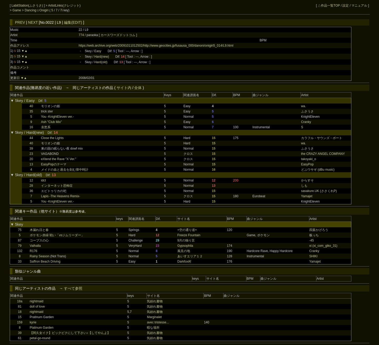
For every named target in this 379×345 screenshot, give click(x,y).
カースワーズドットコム (118, 35)
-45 (311, 240)
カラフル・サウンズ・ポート (321, 138)
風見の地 (183, 251)
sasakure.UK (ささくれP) (319, 191)
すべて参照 (73, 288)
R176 (33, 251)
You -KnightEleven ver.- (57, 117)
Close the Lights (52, 138)
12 (31, 180)
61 (19, 338)
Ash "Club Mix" (51, 122)
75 (19, 230)
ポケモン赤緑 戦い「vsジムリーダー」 (57, 235)
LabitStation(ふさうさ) (28, 5)
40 (31, 106)
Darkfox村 (184, 261)
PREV (20, 22)
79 (19, 246)
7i (61, 10)
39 (31, 148)
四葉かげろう (318, 230)
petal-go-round (40, 338)
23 (31, 154)
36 (31, 191)
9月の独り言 (186, 240)
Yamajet (306, 196)
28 (31, 186)
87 (19, 240)
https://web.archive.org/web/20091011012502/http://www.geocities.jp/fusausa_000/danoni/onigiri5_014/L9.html (156, 45)
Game (17, 10)
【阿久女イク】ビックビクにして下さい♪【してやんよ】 (70, 333)
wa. (303, 106)
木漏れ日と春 (39, 230)
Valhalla (35, 246)
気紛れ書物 (155, 301)
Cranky (306, 122)
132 (19, 251)
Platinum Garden (41, 327)
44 (31, 138)
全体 (138, 88)
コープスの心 (39, 240)
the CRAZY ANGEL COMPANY (323, 154)
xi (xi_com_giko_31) (323, 246)
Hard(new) (101, 56)
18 (19, 312)
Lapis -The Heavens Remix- (60, 196)
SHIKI (313, 256)
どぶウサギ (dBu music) (318, 169)
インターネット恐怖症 (57, 186)
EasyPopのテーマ (53, 164)
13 (31, 164)
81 (19, 306)
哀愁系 (46, 127)
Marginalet (154, 317)
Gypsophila (185, 246)
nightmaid (36, 301)
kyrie (33, 322)
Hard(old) (100, 62)
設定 (345, 5)
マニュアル (359, 5)
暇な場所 (153, 327)
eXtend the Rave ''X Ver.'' (58, 159)
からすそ (307, 180)
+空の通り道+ (187, 230)
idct (43, 180)
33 (19, 261)
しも (304, 186)
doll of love (37, 306)
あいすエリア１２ (190, 256)
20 (31, 159)
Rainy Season (39, 256)
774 (81, 35)
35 (31, 111)
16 (31, 127)
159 (19, 322)
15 (19, 317)
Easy (97, 51)
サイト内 (124, 88)
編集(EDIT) (73, 22)
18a (19, 301)
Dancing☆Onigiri (37, 10)
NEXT (33, 22)
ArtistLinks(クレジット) (64, 5)
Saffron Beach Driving (45, 261)
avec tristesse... (158, 322)
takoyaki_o (308, 159)
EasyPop (307, 164)
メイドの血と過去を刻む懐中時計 (64, 169)
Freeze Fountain (188, 235)
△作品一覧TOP (329, 5)
